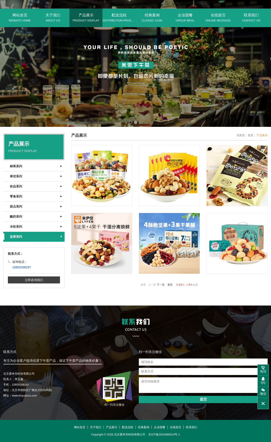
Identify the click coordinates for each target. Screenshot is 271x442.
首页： (252, 135)
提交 (203, 399)
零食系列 (16, 196)
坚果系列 (16, 236)
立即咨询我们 (34, 280)
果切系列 (16, 176)
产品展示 (85, 17)
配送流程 (119, 17)
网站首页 (19, 17)
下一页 (161, 284)
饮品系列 (16, 186)
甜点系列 (16, 206)
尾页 (170, 284)
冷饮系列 (16, 226)
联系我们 (251, 17)
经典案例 (152, 17)
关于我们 (52, 17)
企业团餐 (185, 17)
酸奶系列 (16, 216)
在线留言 (218, 17)
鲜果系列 (16, 166)
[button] (130, 122)
